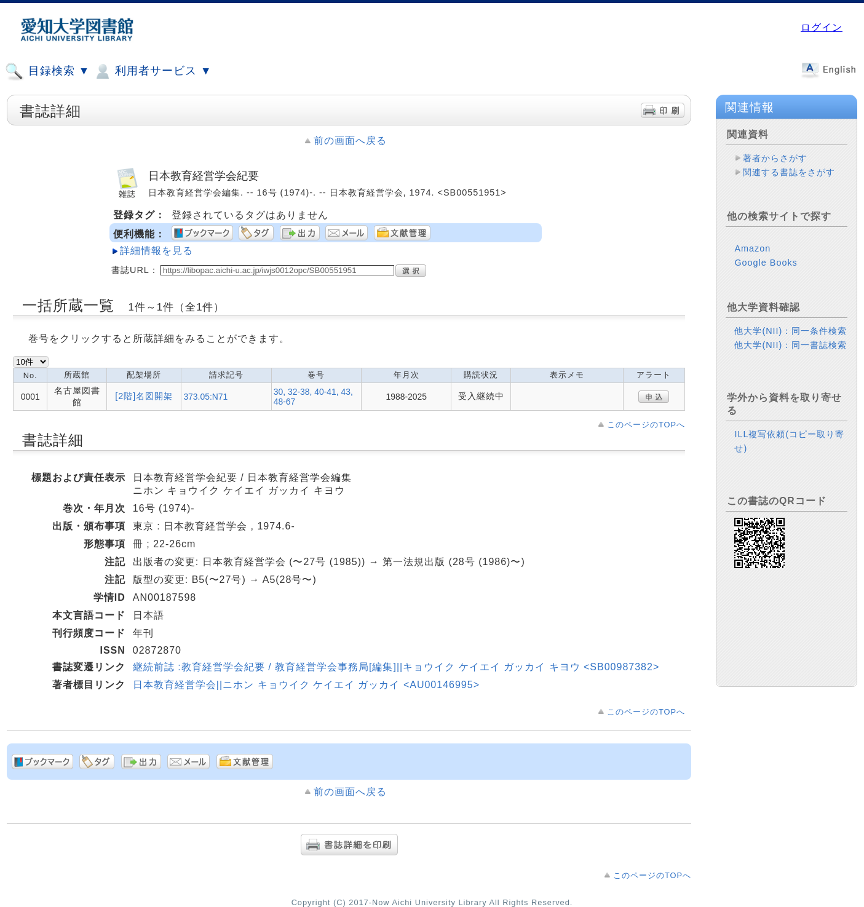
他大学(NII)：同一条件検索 (790, 331)
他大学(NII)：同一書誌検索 (790, 345)
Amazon (752, 248)
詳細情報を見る (156, 250)
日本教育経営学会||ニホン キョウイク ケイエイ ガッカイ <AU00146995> (306, 684)
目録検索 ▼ (47, 71)
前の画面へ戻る (350, 140)
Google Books (765, 262)
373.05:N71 (205, 397)
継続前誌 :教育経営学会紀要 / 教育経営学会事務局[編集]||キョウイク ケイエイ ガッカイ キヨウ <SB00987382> (396, 667)
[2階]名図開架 (144, 396)
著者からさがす (775, 158)
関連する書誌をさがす (789, 172)
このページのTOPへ (646, 424)
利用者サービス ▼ (152, 71)
